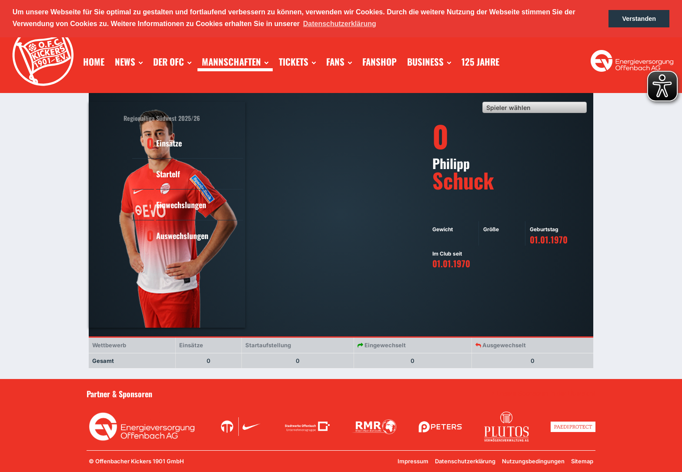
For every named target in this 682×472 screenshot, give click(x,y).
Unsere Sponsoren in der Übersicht (545, 393)
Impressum (413, 461)
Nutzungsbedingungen (533, 461)
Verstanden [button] (639, 18)
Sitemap (582, 461)
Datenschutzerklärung (465, 461)
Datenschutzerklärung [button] (339, 23)
